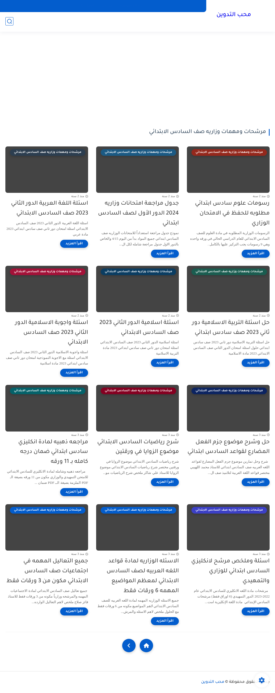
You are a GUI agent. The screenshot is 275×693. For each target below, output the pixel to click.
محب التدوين (233, 15)
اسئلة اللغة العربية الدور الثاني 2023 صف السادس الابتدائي (49, 209)
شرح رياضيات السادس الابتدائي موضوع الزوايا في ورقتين (138, 447)
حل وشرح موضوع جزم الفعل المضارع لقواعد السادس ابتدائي (228, 447)
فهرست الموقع (169, 6)
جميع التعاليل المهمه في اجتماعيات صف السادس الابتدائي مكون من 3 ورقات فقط (47, 571)
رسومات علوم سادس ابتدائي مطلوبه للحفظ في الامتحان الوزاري (232, 214)
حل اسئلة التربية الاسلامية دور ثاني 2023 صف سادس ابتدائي (231, 328)
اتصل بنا (87, 6)
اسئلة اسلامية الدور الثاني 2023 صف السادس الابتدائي (139, 328)
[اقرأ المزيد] (256, 254)
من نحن (107, 6)
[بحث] (9, 22)
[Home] (146, 645)
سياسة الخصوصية (135, 6)
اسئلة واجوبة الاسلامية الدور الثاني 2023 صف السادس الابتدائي (51, 333)
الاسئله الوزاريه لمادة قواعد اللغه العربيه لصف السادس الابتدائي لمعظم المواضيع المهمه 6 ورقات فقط (143, 576)
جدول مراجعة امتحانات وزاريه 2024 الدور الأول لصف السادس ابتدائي (138, 214)
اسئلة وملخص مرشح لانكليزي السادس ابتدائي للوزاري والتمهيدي (230, 571)
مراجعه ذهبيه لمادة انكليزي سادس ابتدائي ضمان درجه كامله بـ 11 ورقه (53, 452)
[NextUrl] (129, 645)
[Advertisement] (137, 80)
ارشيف (194, 6)
